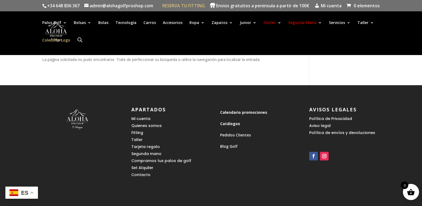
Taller (362, 23)
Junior (245, 23)
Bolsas (80, 23)
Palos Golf (51, 23)
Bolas (103, 23)
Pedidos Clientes (235, 135)
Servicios (337, 23)
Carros (149, 23)
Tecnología (125, 23)
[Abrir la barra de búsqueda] (80, 40)
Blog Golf (229, 146)
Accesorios (172, 23)
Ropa (194, 23)
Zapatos (219, 23)
